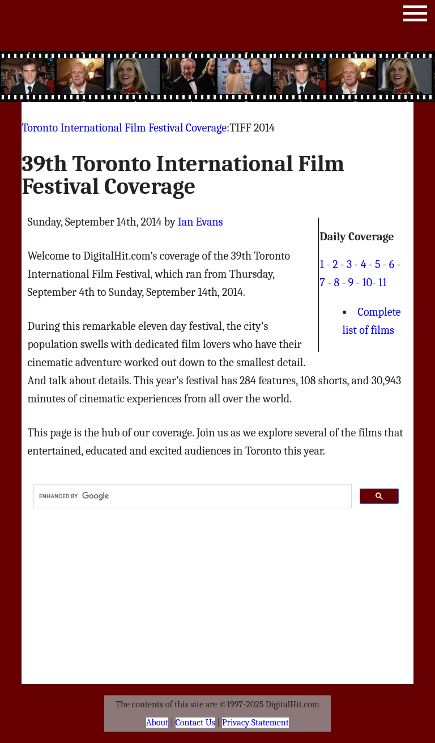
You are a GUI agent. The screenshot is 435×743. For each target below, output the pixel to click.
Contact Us (195, 722)
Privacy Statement (255, 722)
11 (382, 282)
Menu (415, 15)
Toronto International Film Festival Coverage (124, 127)
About (157, 722)
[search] (191, 496)
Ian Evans (200, 221)
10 (367, 282)
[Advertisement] (217, 76)
